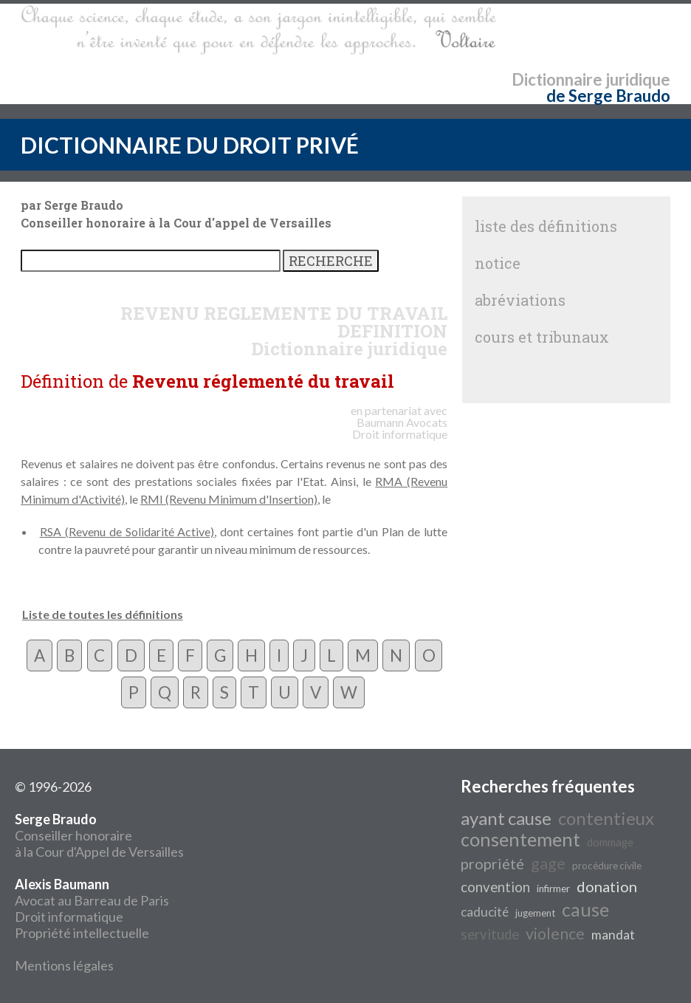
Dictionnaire (557, 79)
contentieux (606, 818)
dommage (610, 842)
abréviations (520, 299)
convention (495, 887)
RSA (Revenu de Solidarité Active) (127, 531)
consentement (520, 839)
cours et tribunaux (542, 336)
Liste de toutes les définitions (102, 614)
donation (607, 886)
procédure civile (607, 866)
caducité (485, 912)
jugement (535, 913)
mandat (613, 934)
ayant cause (506, 818)
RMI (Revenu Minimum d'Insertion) (228, 499)
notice (497, 263)
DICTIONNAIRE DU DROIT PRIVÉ (190, 144)
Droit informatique (69, 916)
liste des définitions (546, 226)
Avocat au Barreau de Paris (92, 900)
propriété (492, 863)
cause (585, 909)
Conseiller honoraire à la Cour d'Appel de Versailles (99, 835)
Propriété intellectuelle (82, 933)
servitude (490, 934)
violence (555, 933)
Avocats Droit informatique (399, 428)
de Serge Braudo (608, 96)
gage (548, 863)
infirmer (553, 888)
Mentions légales (64, 965)
